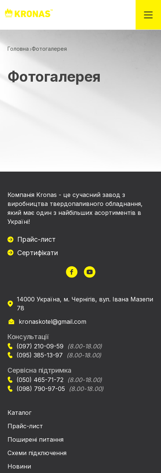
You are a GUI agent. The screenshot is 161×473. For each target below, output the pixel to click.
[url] (72, 273)
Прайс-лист (36, 239)
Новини (19, 466)
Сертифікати (37, 253)
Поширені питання (35, 439)
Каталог (19, 412)
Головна (18, 49)
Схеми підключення (36, 453)
